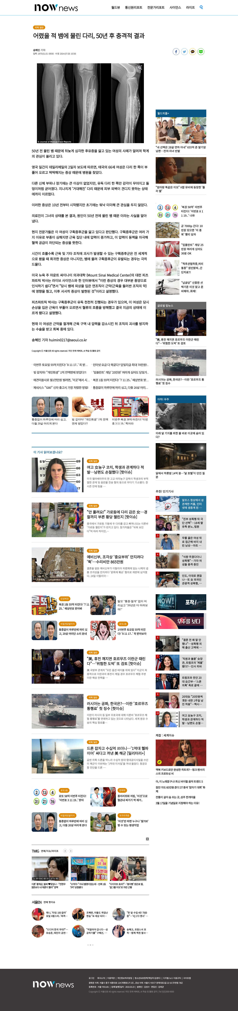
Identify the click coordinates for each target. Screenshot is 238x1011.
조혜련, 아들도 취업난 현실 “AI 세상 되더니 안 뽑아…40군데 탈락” (97, 916)
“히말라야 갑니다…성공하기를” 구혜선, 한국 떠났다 (97, 933)
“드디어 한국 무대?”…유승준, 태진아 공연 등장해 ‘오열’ (57, 933)
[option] (48, 874)
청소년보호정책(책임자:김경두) (148, 978)
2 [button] (90, 945)
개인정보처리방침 (124, 978)
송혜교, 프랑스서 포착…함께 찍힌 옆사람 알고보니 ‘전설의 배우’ (138, 933)
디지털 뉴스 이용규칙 (172, 978)
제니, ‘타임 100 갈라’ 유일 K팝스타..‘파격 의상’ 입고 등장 (57, 916)
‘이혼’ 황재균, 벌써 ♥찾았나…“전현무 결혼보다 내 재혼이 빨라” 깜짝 (125, 885)
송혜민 (36, 50)
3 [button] (92, 945)
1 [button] (88, 945)
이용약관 (111, 978)
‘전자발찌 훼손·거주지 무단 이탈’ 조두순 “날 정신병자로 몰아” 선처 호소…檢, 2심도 (48, 887)
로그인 (91, 978)
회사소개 (101, 978)
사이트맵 (187, 978)
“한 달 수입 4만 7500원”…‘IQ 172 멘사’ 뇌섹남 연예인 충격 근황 (137, 916)
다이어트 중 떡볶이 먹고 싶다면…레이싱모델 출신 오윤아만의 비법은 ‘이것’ (86, 885)
